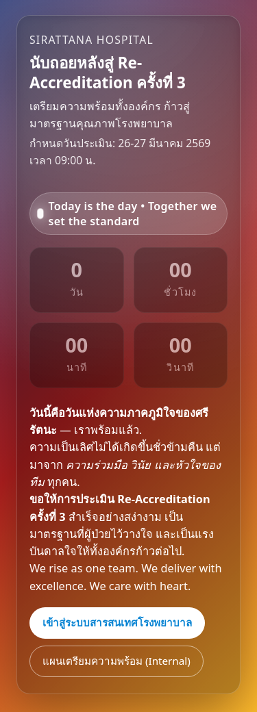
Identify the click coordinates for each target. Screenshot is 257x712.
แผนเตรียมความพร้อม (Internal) (116, 661)
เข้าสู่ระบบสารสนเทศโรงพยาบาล (117, 622)
